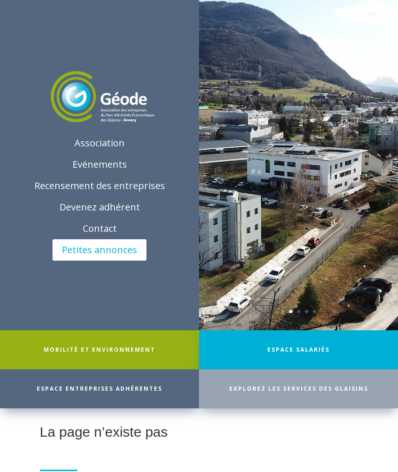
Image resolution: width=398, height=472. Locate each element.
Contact (100, 228)
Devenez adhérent (100, 207)
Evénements (100, 164)
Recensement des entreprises (99, 185)
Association (99, 143)
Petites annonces (99, 249)
